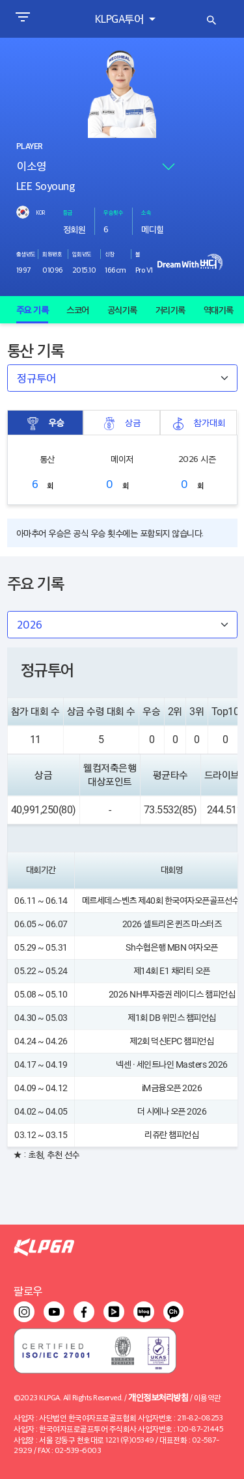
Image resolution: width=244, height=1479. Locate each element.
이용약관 (207, 1397)
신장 (110, 254)
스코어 (77, 310)
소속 (146, 212)
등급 (68, 212)
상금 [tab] (122, 422)
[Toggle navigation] (22, 19)
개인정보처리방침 (158, 1396)
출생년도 (26, 254)
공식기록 (122, 310)
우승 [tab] (45, 422)
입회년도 (82, 254)
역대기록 (219, 310)
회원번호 (52, 254)
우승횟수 (113, 212)
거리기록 (170, 310)
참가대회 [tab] (198, 422)
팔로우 (28, 1290)
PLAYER (29, 146)
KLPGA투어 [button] (120, 18)
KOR (40, 212)
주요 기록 (32, 310)
